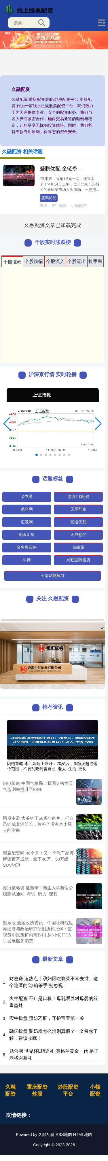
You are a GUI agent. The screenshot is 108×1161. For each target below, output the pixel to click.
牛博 (27, 560)
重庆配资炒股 (37, 1090)
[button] (7, 423)
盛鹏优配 (48, 198)
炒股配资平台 (68, 1090)
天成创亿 (78, 534)
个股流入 (55, 261)
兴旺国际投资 (78, 560)
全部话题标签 (53, 575)
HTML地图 (82, 1134)
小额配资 (95, 1090)
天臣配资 (78, 509)
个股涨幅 (12, 262)
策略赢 (78, 547)
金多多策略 (27, 547)
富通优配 (78, 522)
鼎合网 (27, 509)
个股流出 (76, 261)
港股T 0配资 (78, 496)
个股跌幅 (33, 261)
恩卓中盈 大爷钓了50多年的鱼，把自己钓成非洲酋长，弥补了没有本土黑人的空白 (38, 824)
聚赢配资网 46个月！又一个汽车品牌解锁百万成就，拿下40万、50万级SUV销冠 (38, 859)
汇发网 (27, 522)
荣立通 (27, 496)
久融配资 (10, 1090)
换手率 (95, 261)
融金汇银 (27, 534)
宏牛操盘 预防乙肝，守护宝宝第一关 (46, 1018)
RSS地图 (64, 1134)
